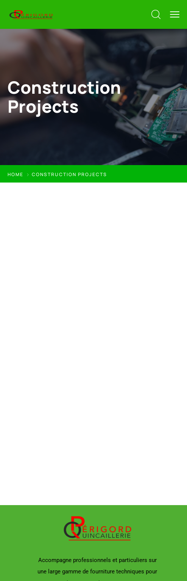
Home (15, 174)
